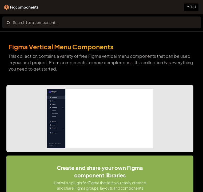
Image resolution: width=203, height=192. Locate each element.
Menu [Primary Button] (191, 7)
